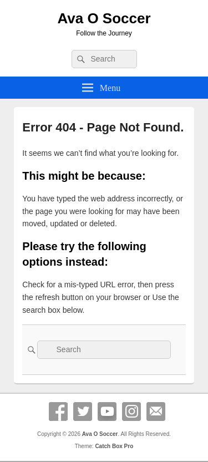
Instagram (131, 411)
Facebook (58, 411)
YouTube (107, 411)
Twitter (82, 411)
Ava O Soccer (103, 18)
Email (155, 411)
